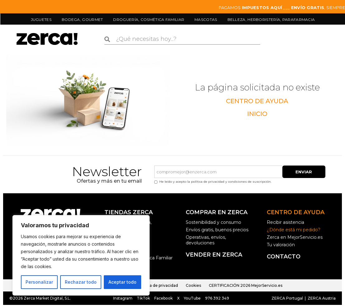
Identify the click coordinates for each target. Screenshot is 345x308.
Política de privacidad (158, 285)
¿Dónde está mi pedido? (293, 230)
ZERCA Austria (321, 298)
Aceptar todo (122, 282)
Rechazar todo (81, 282)
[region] (81, 255)
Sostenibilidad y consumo (213, 222)
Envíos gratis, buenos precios (217, 230)
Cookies (193, 285)
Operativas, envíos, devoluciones (206, 240)
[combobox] (182, 39)
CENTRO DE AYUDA (257, 101)
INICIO (257, 114)
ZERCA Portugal (287, 298)
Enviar (303, 171)
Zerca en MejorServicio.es (295, 237)
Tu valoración (281, 245)
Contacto (283, 256)
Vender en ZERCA (214, 254)
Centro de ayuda (295, 212)
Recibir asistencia (285, 222)
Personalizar (39, 282)
